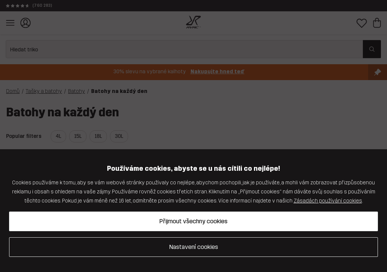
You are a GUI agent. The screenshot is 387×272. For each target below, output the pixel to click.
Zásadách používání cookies (328, 201)
